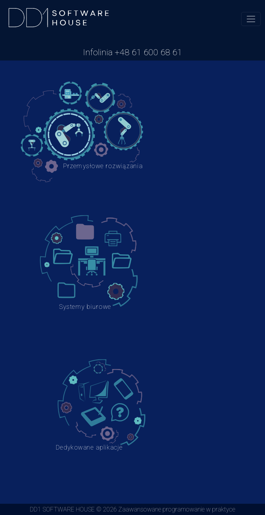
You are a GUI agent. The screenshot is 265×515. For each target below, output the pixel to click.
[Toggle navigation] (251, 19)
